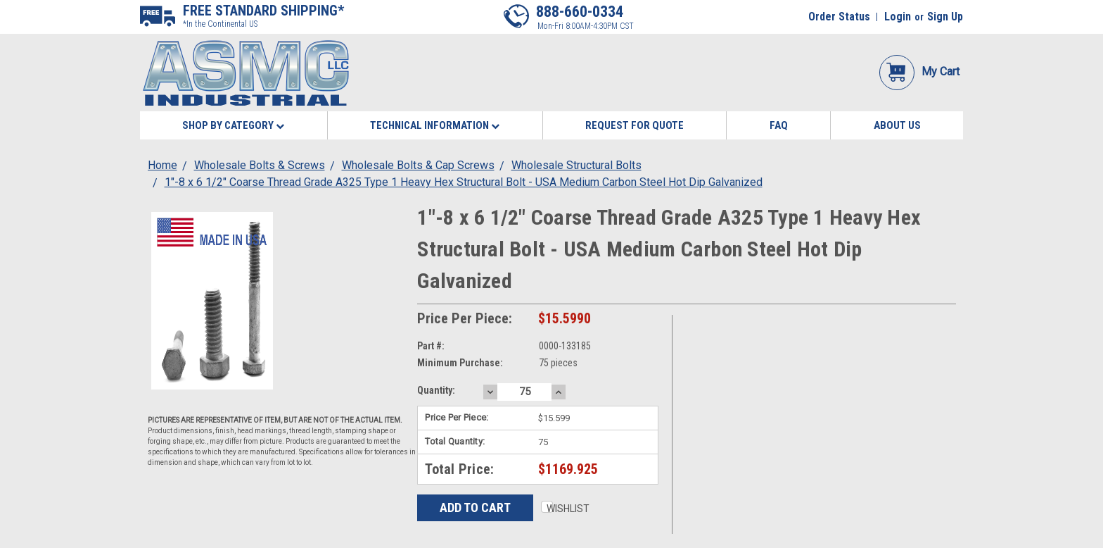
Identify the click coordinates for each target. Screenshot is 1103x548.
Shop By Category (233, 125)
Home (162, 165)
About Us (897, 125)
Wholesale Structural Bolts (576, 165)
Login (897, 16)
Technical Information (434, 125)
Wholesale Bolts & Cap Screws (418, 165)
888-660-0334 (579, 11)
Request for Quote (634, 125)
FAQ (779, 125)
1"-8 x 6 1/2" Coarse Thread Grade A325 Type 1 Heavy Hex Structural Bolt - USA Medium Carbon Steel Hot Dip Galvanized (464, 182)
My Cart (919, 71)
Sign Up (945, 16)
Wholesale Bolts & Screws (259, 165)
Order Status (839, 16)
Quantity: (436, 390)
